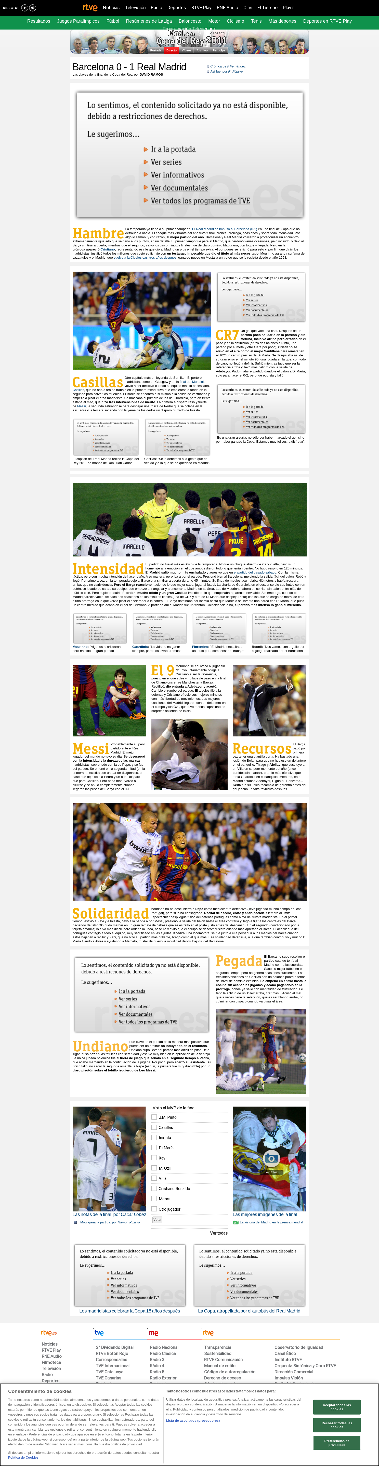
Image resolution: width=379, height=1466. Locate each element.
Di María (166, 1148)
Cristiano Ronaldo (174, 1188)
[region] (189, 1424)
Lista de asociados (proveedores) (193, 1420)
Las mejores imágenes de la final (265, 1214)
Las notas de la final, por (109, 1214)
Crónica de (228, 66)
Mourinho (80, 647)
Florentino (200, 647)
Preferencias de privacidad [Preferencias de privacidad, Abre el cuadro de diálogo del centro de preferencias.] (337, 1443)
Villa (162, 1178)
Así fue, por (226, 71)
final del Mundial (192, 382)
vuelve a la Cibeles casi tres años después (145, 257)
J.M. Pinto (168, 1117)
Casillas (78, 390)
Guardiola (140, 647)
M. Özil (165, 1168)
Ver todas (219, 1233)
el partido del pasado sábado (255, 572)
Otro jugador (169, 1209)
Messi (81, 406)
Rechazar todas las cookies (337, 1425)
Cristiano (107, 249)
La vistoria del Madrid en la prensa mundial (271, 1222)
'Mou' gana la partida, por (110, 1222)
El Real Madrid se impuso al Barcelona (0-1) (224, 229)
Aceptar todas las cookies (337, 1407)
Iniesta (165, 1137)
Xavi (162, 1158)
